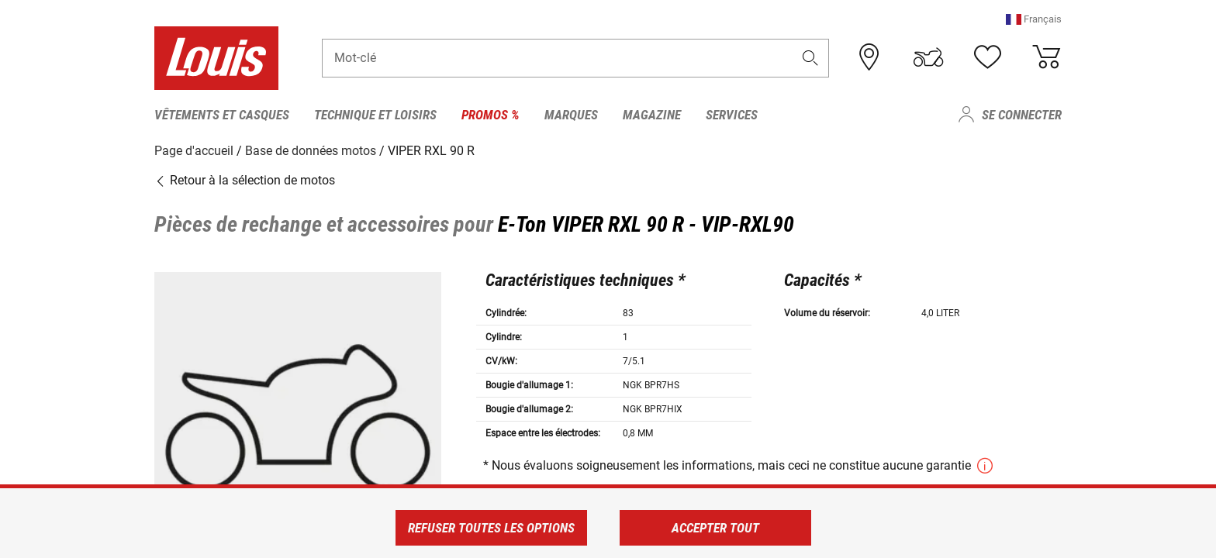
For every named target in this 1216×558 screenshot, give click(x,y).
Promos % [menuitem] (490, 114)
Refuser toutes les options (491, 528)
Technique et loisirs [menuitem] (375, 114)
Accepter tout (715, 528)
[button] (1034, 19)
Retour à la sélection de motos (244, 180)
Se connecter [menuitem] (1022, 114)
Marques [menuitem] (571, 114)
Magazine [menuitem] (652, 114)
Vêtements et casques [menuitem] (221, 114)
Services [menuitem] (732, 114)
